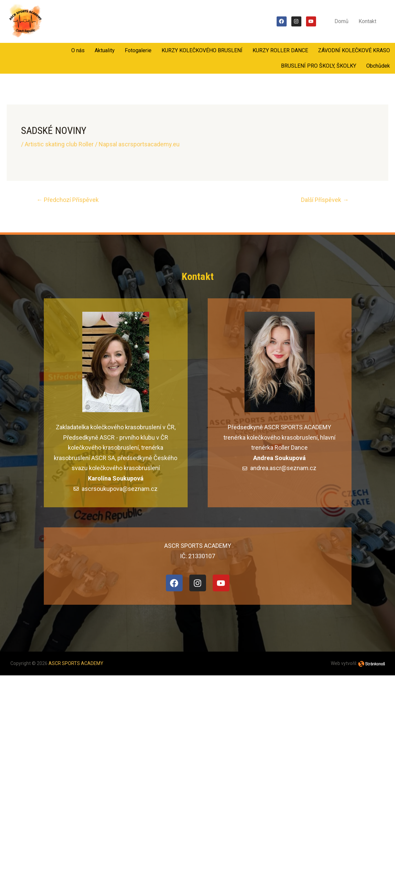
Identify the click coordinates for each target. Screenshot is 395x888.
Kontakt (367, 21)
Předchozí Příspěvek (67, 199)
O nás (78, 50)
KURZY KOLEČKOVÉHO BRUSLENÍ (202, 50)
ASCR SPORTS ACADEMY (75, 663)
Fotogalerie (138, 50)
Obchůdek (378, 66)
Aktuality (105, 50)
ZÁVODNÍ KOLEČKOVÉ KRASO (354, 50)
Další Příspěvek (325, 199)
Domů (341, 21)
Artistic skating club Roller (59, 144)
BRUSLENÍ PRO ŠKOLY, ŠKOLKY (318, 66)
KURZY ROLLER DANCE (280, 50)
